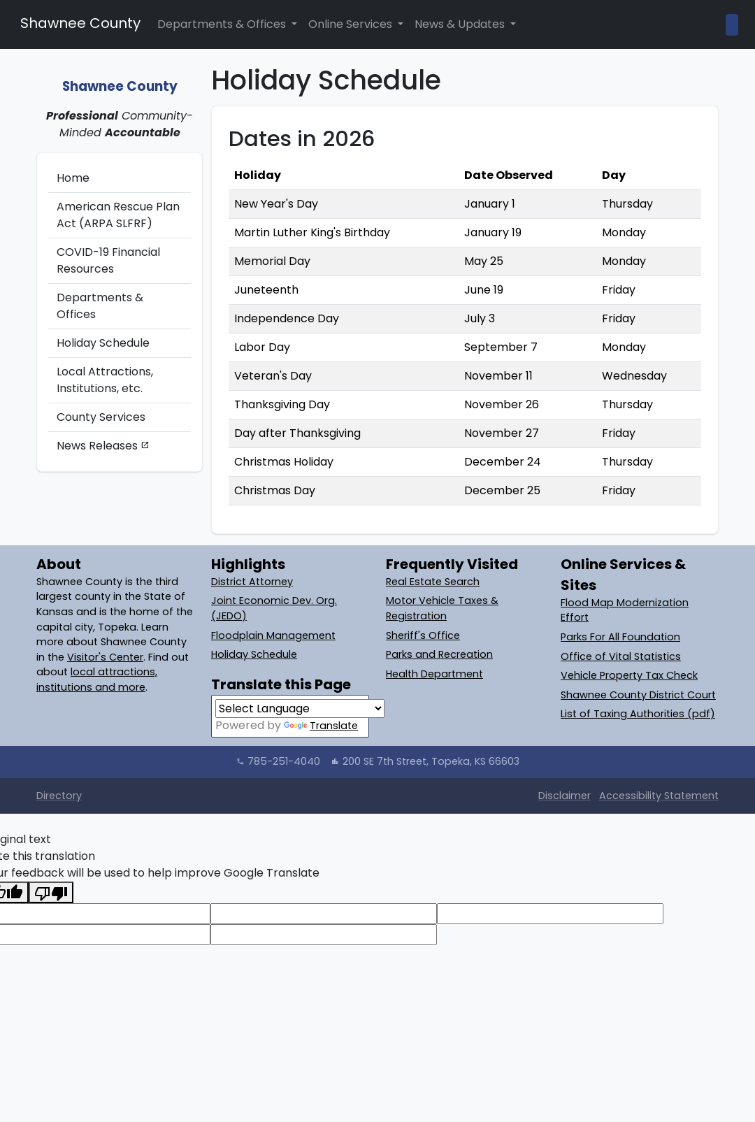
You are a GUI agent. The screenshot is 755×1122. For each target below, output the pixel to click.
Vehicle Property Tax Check (629, 675)
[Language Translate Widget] (299, 708)
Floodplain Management (273, 635)
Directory (59, 796)
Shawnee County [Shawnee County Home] (79, 23)
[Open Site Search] (732, 25)
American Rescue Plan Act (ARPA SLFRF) (118, 215)
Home (73, 178)
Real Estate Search (433, 582)
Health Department (434, 674)
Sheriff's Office (423, 635)
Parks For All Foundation (620, 637)
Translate (321, 726)
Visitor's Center (105, 657)
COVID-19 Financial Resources (108, 260)
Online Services (351, 24)
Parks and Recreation (439, 654)
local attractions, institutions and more (96, 679)
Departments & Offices (223, 24)
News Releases (103, 446)
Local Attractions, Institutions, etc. (105, 380)
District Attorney (252, 582)
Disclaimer (564, 796)
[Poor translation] (51, 892)
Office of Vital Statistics (621, 656)
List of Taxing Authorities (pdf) (638, 714)
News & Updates (461, 24)
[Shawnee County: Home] (119, 78)
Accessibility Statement (659, 796)
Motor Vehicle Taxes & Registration (442, 608)
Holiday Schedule (103, 343)
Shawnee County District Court (638, 695)
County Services (101, 417)
